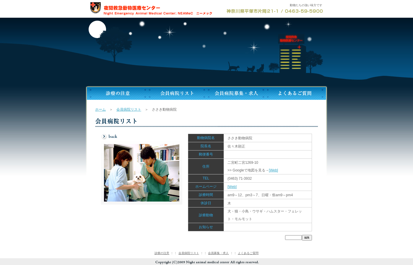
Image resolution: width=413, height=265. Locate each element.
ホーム (100, 109)
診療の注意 (162, 253)
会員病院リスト (128, 109)
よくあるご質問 (248, 253)
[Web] (273, 170)
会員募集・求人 (218, 253)
